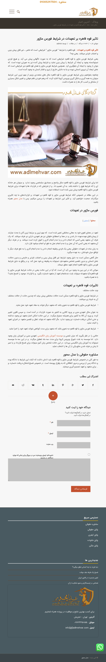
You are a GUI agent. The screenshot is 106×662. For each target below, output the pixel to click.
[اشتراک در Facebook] (93, 385)
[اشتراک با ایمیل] (13, 385)
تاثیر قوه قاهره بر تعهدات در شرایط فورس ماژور (67, 38)
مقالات (71, 43)
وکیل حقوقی (93, 530)
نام (51, 422)
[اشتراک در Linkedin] (53, 385)
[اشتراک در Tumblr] (43, 385)
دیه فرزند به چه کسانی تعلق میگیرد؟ (85, 567)
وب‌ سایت (49, 444)
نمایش (86, 220)
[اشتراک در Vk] (33, 385)
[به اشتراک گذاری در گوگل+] (73, 385)
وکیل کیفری (93, 535)
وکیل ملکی (93, 546)
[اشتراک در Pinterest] (63, 385)
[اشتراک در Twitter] (83, 385)
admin (59, 43)
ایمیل (50, 433)
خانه (88, 25)
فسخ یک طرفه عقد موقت (88, 572)
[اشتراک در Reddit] (23, 385)
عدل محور (18, 199)
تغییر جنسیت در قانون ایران (88, 577)
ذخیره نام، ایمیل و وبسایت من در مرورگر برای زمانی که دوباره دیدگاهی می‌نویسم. (33, 456)
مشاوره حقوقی (91, 524)
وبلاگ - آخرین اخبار (88, 22)
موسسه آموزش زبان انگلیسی (50, 336)
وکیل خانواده (93, 540)
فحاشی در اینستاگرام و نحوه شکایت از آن (83, 583)
